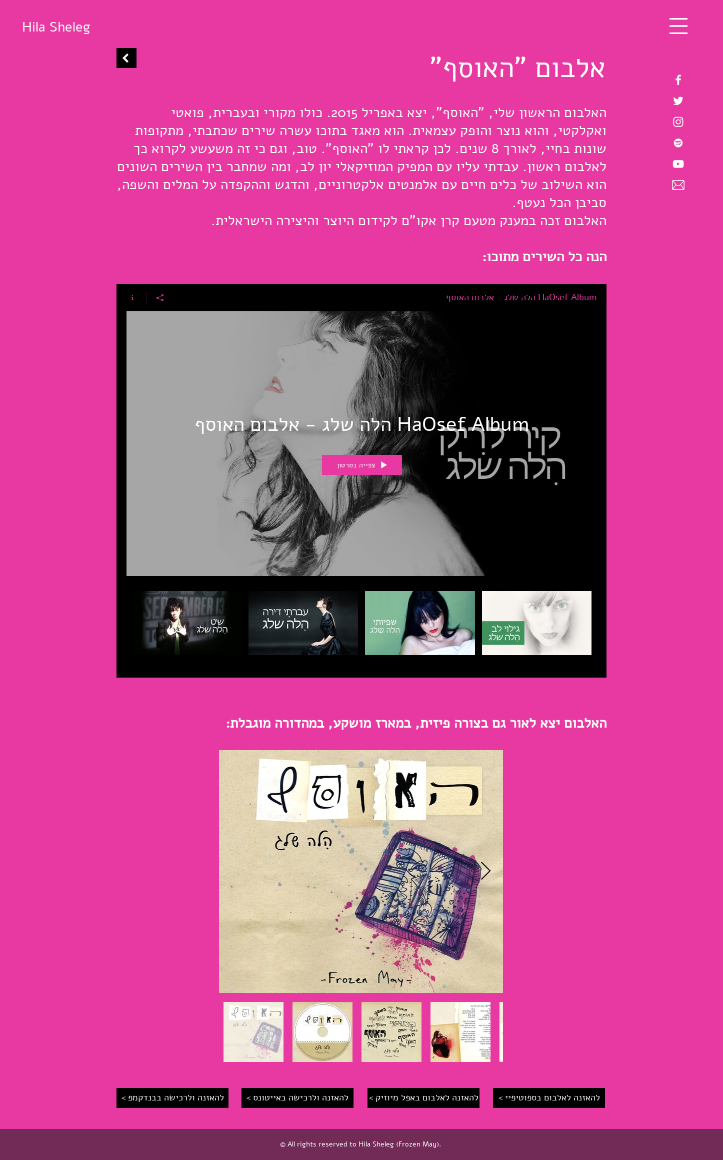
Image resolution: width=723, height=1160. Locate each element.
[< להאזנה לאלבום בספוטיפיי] (549, 1098)
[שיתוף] (160, 298)
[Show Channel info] (136, 298)
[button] (679, 26)
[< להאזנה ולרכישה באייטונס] (298, 1098)
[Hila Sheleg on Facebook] (678, 80)
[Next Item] (486, 871)
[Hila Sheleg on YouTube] (678, 164)
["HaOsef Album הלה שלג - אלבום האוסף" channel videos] (361, 627)
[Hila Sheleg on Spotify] (678, 143)
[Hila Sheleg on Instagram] (678, 122)
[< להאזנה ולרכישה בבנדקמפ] (172, 1098)
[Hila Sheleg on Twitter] (678, 101)
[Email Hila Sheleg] (678, 185)
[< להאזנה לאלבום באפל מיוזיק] (424, 1098)
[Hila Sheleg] (56, 27)
